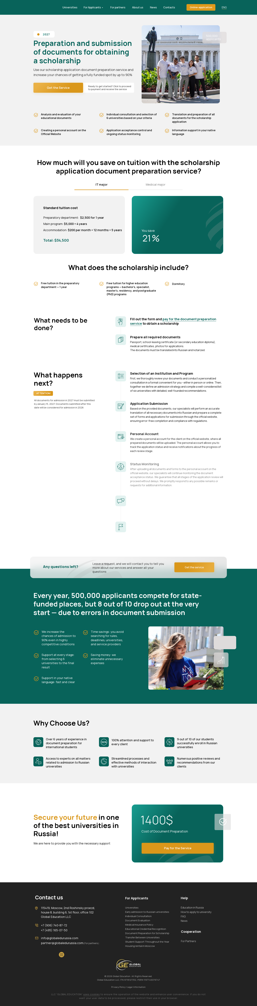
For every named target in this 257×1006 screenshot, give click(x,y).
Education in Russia (192, 907)
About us (137, 7)
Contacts (169, 7)
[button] (201, 7)
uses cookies (91, 994)
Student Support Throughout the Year (147, 941)
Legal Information (136, 987)
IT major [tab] (102, 184)
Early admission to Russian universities (147, 912)
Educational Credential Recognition (145, 929)
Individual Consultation (138, 916)
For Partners (188, 941)
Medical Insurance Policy (139, 924)
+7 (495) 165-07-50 (54, 930)
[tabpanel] (128, 224)
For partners (117, 7)
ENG (224, 7)
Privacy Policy (118, 987)
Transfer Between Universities (142, 937)
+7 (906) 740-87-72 (54, 925)
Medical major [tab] (155, 184)
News (153, 7)
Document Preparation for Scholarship (147, 933)
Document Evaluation (137, 920)
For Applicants (92, 7)
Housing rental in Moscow (140, 946)
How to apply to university (196, 912)
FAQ (183, 916)
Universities (69, 7)
